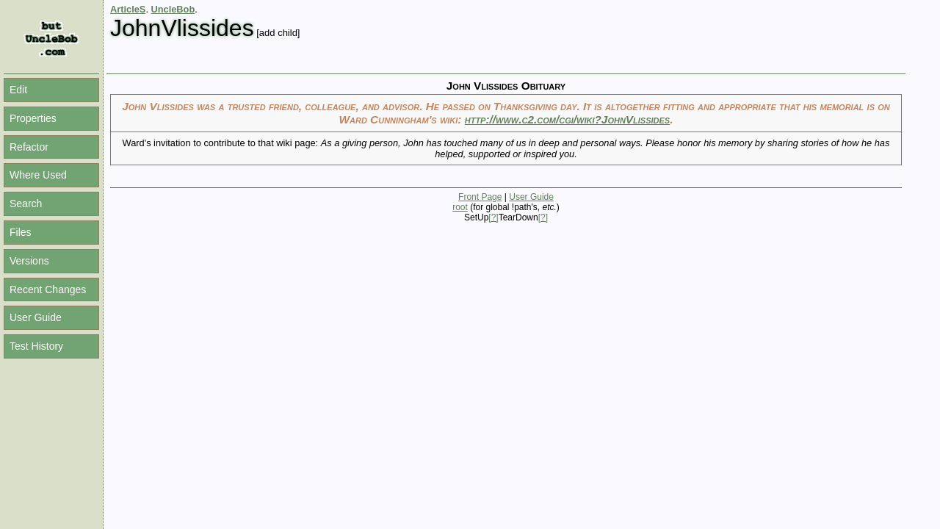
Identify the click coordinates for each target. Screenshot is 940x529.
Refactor (29, 147)
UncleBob (173, 9)
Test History (36, 346)
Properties (33, 118)
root (460, 207)
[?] (493, 217)
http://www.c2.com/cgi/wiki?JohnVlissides (567, 119)
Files (21, 232)
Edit (18, 90)
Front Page (480, 197)
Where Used (38, 175)
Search (26, 203)
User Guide (36, 317)
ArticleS (127, 9)
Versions (29, 261)
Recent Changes (48, 289)
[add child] (278, 32)
